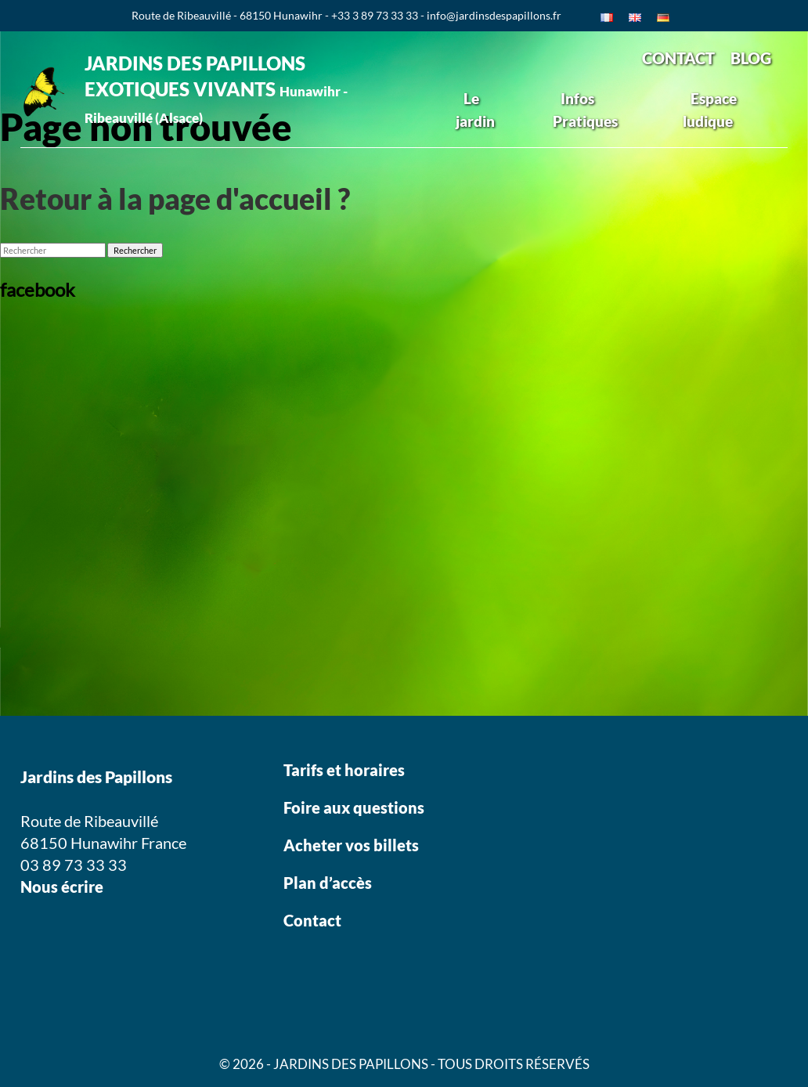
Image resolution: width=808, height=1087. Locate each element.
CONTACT (678, 58)
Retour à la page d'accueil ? (175, 198)
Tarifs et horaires (344, 769)
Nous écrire (61, 886)
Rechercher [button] (135, 250)
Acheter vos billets (352, 845)
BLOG (750, 58)
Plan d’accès (327, 882)
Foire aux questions (353, 807)
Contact (312, 920)
